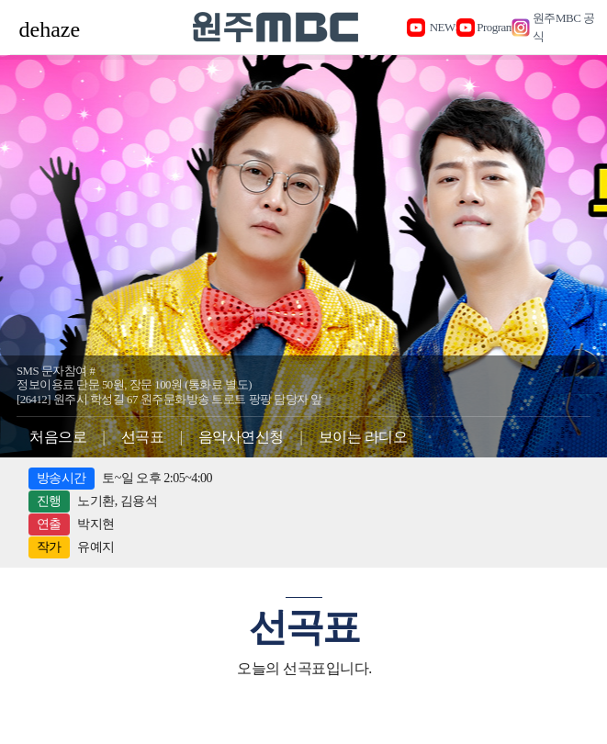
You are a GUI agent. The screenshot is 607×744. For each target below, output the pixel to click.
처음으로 (57, 437)
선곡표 (142, 437)
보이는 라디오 (363, 437)
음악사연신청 (241, 437)
